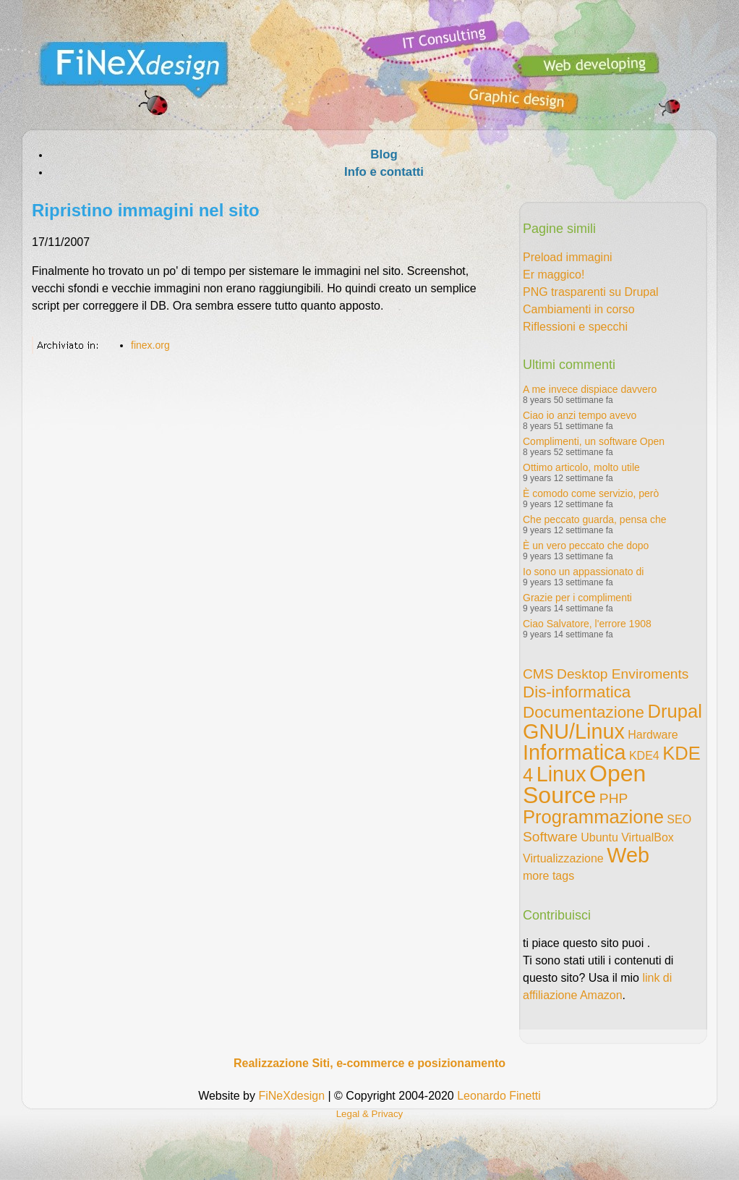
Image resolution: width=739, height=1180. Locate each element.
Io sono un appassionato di (583, 571)
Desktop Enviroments (622, 674)
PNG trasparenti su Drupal (591, 292)
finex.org (150, 345)
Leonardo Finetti (499, 1096)
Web (628, 855)
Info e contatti (384, 172)
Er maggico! (553, 274)
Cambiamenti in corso (579, 309)
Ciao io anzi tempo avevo (579, 415)
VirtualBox (647, 837)
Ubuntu (599, 837)
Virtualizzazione (563, 858)
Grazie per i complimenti (577, 597)
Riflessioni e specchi (575, 327)
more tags (548, 876)
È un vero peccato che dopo (586, 545)
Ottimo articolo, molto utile (581, 467)
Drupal (674, 711)
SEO (679, 819)
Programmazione (593, 817)
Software (550, 836)
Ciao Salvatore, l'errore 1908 (587, 623)
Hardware (653, 735)
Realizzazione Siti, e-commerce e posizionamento (369, 1063)
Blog (383, 154)
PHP (613, 798)
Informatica (574, 752)
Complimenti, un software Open (594, 441)
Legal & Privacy (369, 1113)
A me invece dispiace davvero (590, 389)
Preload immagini (567, 257)
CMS (538, 674)
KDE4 (644, 756)
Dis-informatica (577, 692)
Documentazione (583, 712)
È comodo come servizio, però (591, 493)
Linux (561, 774)
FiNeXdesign (291, 1096)
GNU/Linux (574, 731)
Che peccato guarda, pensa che (594, 519)
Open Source (584, 784)
